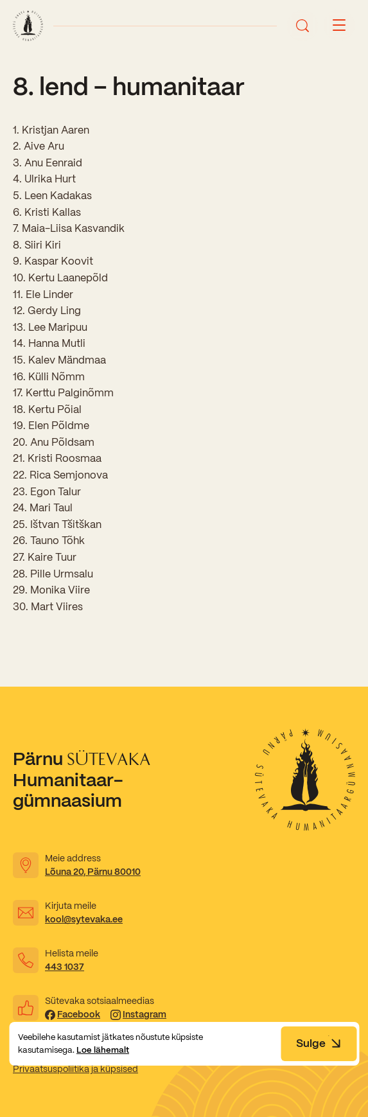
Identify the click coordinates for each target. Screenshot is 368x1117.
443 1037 (64, 966)
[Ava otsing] (302, 25)
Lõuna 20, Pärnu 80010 (93, 871)
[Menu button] (339, 26)
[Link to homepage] (28, 25)
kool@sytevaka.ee (84, 919)
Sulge (318, 1043)
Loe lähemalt (102, 1049)
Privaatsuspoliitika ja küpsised (75, 1069)
